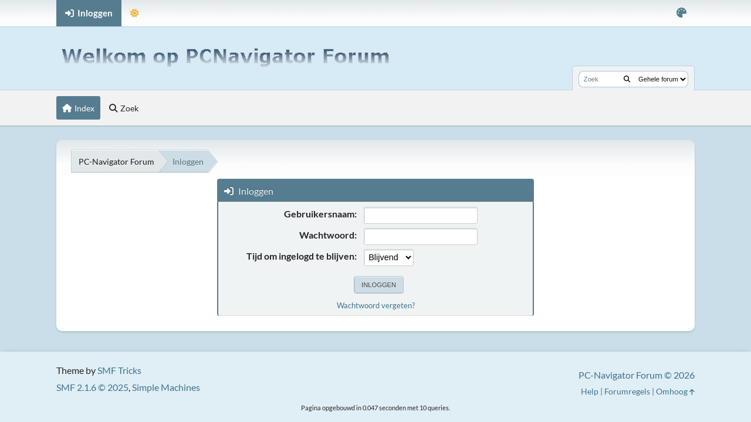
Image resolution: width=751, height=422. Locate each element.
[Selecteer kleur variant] (681, 13)
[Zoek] (627, 79)
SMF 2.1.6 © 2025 (92, 387)
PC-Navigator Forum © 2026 (637, 374)
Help (589, 391)
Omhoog (675, 391)
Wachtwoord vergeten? (376, 305)
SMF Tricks (119, 370)
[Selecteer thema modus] (134, 13)
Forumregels (627, 391)
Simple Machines (166, 387)
